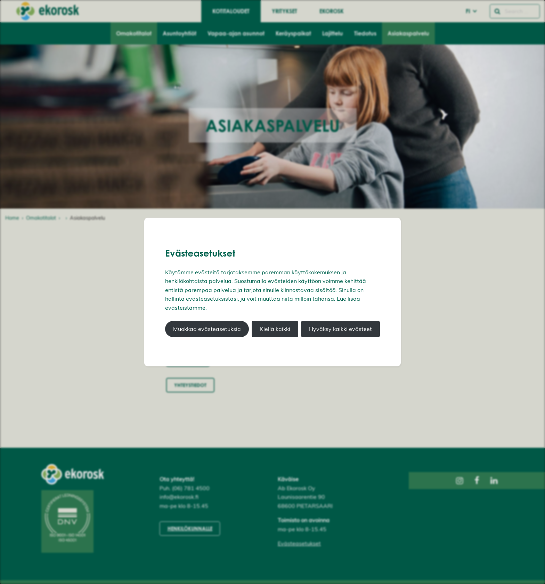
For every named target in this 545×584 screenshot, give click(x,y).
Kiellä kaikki (275, 328)
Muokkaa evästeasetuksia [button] (207, 328)
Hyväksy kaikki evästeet (340, 328)
